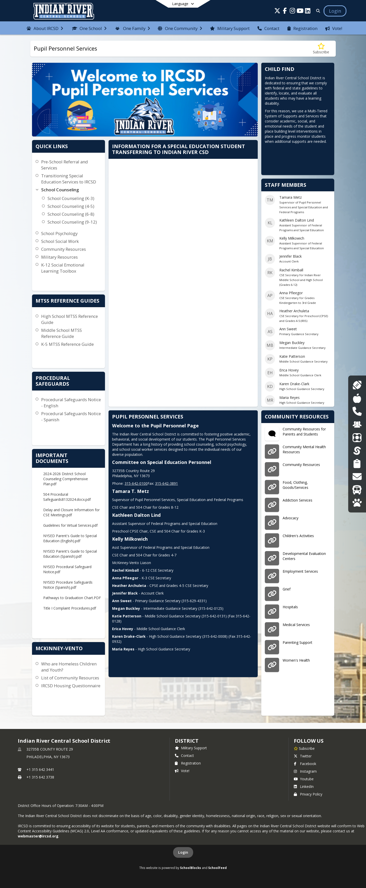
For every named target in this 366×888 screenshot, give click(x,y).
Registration (188, 763)
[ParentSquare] (357, 437)
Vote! (182, 770)
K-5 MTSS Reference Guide (67, 344)
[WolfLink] (357, 502)
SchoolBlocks (190, 868)
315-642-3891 (166, 483)
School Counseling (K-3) (71, 198)
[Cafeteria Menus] (357, 398)
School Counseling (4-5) (71, 206)
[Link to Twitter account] (277, 11)
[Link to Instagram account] (292, 11)
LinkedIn (304, 786)
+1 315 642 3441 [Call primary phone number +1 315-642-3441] (40, 769)
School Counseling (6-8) (71, 214)
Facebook (305, 763)
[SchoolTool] (357, 450)
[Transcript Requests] (357, 476)
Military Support (191, 747)
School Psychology (59, 233)
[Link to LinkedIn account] (308, 11)
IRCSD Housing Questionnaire (70, 686)
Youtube (304, 778)
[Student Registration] (357, 463)
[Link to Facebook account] (285, 11)
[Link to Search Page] (317, 10)
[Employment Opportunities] (357, 424)
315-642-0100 (136, 483)
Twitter (303, 756)
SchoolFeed (217, 868)
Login (183, 852)
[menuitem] (45, 28)
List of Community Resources (70, 678)
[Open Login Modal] (335, 11)
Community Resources (63, 249)
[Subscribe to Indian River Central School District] (304, 748)
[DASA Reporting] (357, 411)
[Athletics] (357, 385)
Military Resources (59, 257)
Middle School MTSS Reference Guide (61, 333)
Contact (184, 755)
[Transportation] (357, 490)
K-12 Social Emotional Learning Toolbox (62, 268)
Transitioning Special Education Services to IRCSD (68, 179)
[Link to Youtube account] (300, 11)
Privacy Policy (308, 794)
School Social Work (60, 241)
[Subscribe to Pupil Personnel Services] (321, 49)
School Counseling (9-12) (72, 222)
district (186, 740)
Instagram (305, 771)
